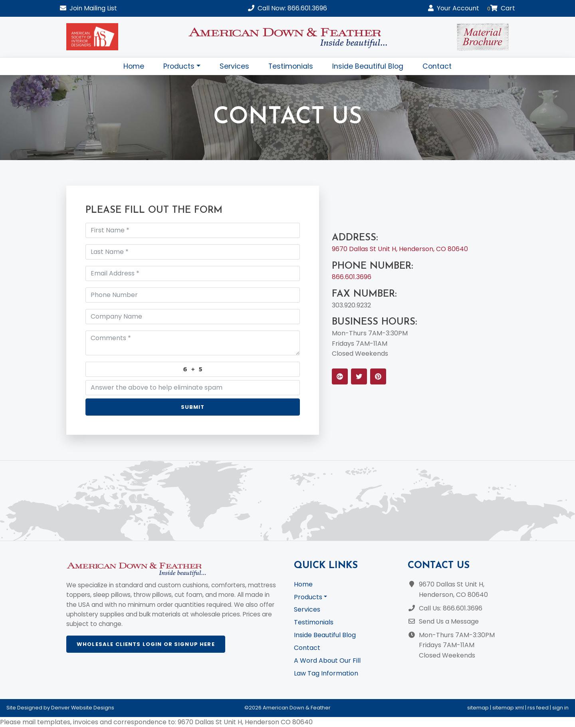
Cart (501, 8)
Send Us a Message (449, 621)
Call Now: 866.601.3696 (287, 8)
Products (178, 66)
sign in (560, 707)
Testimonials (290, 66)
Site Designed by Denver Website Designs (60, 707)
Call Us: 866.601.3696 (450, 608)
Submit (193, 407)
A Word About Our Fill (327, 660)
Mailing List (88, 8)
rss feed (538, 707)
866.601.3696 (351, 276)
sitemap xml (508, 707)
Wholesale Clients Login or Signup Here (146, 644)
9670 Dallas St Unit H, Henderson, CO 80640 (400, 249)
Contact (437, 66)
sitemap (478, 707)
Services (234, 66)
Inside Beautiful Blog (367, 66)
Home (133, 66)
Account (453, 8)
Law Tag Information (326, 673)
